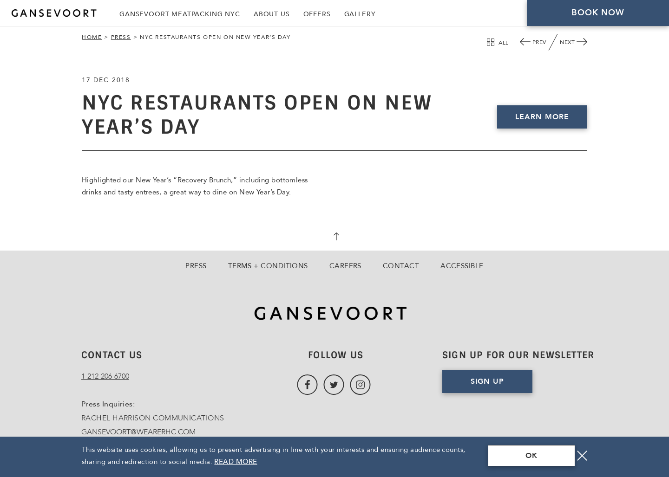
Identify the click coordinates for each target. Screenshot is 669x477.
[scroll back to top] (334, 237)
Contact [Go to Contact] (401, 266)
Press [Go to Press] (195, 266)
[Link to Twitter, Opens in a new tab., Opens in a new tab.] (333, 384)
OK (531, 456)
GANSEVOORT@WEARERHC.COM (138, 432)
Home (92, 37)
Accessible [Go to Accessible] (462, 266)
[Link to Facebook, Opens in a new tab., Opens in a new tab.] (307, 384)
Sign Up (487, 381)
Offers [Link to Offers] (317, 14)
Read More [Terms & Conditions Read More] (235, 461)
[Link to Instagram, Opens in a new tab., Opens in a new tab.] (360, 384)
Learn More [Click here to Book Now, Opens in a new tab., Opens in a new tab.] (542, 117)
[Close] (582, 456)
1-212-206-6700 (105, 376)
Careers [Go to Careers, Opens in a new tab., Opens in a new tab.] (345, 266)
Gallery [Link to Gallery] (360, 14)
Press (121, 37)
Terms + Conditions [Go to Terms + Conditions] (268, 266)
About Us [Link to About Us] (272, 14)
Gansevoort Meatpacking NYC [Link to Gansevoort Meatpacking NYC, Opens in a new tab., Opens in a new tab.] (179, 14)
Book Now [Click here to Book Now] (598, 13)
